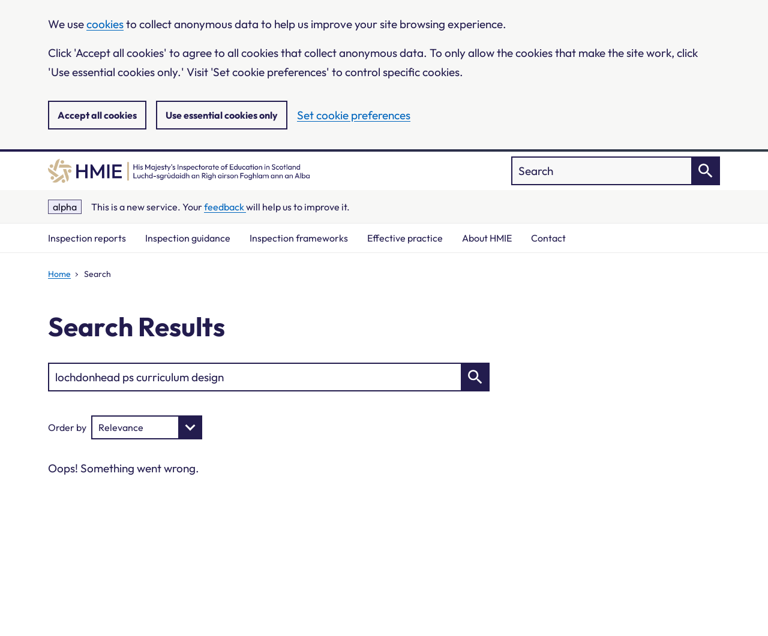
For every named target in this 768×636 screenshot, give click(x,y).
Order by (67, 427)
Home (59, 274)
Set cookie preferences (353, 115)
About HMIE (487, 238)
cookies (105, 24)
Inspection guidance (187, 238)
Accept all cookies (97, 115)
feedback (225, 207)
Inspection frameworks (299, 238)
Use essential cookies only (222, 115)
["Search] (615, 170)
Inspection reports (87, 238)
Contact (548, 238)
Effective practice (405, 238)
